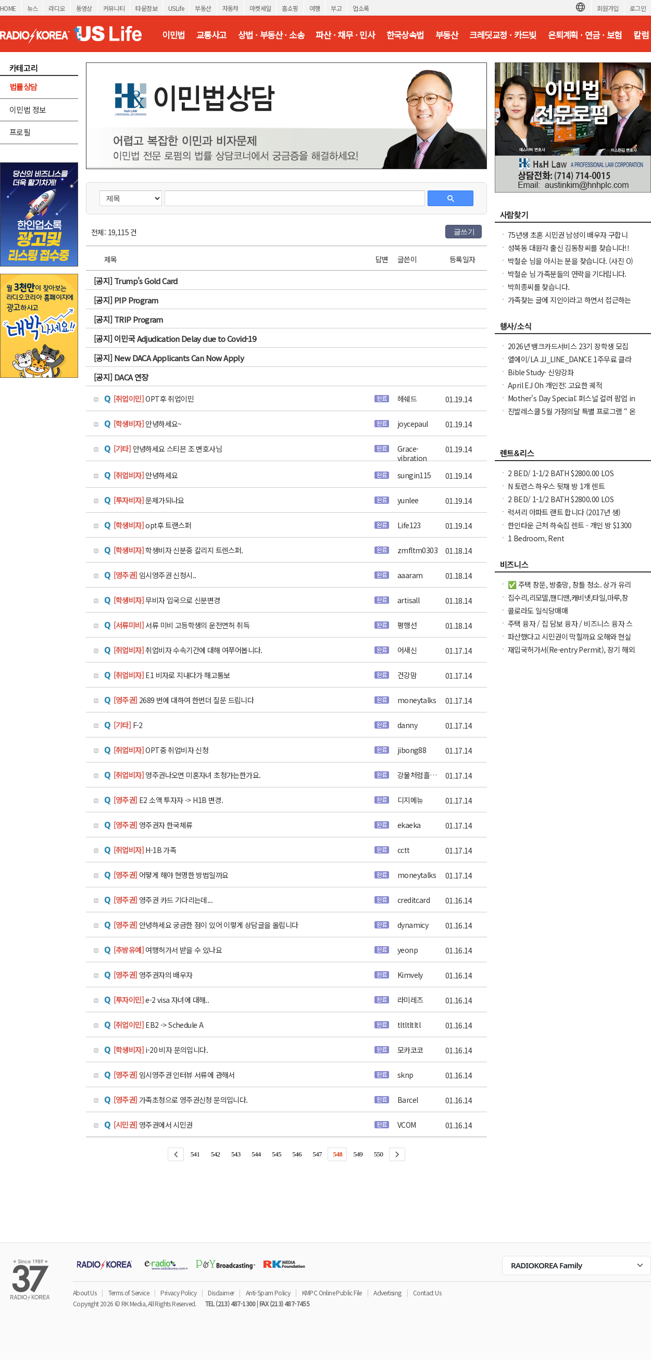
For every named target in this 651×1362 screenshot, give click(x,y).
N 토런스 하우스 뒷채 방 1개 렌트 (556, 486)
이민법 (173, 35)
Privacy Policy (178, 1292)
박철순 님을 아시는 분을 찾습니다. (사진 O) (570, 261)
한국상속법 (405, 35)
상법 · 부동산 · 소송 (271, 35)
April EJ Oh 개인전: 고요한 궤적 (555, 385)
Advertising (387, 1292)
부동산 (203, 8)
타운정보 (146, 8)
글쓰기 (464, 231)
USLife (176, 8)
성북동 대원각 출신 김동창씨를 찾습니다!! (568, 248)
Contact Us (427, 1292)
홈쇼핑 (290, 8)
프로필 (19, 131)
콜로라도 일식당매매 (538, 610)
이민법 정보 (27, 109)
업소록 (361, 8)
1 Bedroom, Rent (536, 538)
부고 (336, 8)
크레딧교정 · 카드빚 (502, 35)
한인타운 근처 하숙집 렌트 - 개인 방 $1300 (570, 525)
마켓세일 (260, 8)
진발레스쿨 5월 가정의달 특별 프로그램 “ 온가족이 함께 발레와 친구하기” (571, 416)
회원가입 (608, 8)
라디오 (56, 8)
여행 (314, 8)
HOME (8, 8)
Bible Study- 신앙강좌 (541, 372)
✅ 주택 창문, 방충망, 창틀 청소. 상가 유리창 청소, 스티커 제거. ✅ (569, 589)
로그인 (638, 8)
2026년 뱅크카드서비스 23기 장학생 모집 (568, 346)
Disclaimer (221, 1292)
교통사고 (211, 35)
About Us (84, 1292)
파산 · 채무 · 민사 (345, 35)
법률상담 (23, 86)
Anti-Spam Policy (268, 1292)
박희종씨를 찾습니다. (538, 287)
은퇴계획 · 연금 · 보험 (585, 35)
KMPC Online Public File (332, 1292)
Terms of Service (128, 1292)
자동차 (230, 8)
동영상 (84, 8)
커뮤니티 (114, 8)
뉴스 (32, 8)
